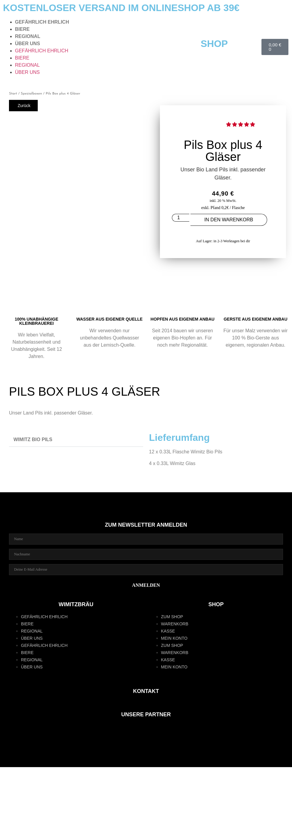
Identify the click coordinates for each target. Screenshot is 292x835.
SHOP (214, 43)
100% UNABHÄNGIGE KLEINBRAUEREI (36, 321)
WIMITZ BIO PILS (32, 439)
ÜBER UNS (27, 43)
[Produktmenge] (180, 218)
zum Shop (172, 616)
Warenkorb (174, 623)
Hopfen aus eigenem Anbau (183, 319)
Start (13, 93)
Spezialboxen (31, 93)
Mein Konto (174, 638)
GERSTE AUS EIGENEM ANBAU (256, 319)
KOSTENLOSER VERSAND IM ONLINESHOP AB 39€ (121, 7)
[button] (241, 124)
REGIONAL (27, 36)
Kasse (168, 631)
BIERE (22, 29)
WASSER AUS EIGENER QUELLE (109, 319)
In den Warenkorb (228, 219)
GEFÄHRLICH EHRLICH (42, 22)
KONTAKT (146, 691)
